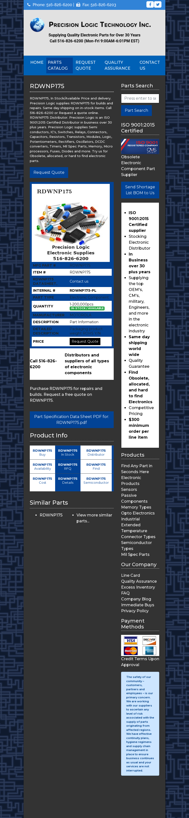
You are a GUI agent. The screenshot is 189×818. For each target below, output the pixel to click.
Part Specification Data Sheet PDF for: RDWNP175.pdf (71, 419)
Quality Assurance (117, 65)
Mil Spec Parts (135, 554)
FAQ (125, 593)
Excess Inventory (138, 587)
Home (37, 62)
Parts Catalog (58, 65)
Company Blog (136, 599)
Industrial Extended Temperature (134, 525)
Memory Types (136, 507)
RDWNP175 (51, 515)
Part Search (136, 110)
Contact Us (150, 65)
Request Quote (86, 65)
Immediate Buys (137, 605)
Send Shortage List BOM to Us (140, 190)
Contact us (79, 281)
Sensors (129, 489)
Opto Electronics (138, 513)
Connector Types (138, 536)
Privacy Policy (135, 611)
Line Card (130, 575)
